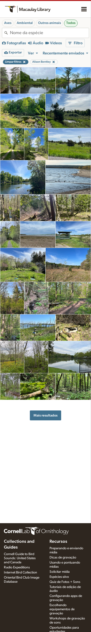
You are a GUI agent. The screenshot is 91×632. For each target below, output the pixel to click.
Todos (70, 23)
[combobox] (49, 33)
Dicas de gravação (63, 557)
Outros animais (49, 23)
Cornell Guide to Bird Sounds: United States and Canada (20, 558)
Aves (7, 23)
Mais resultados (45, 415)
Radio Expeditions (17, 567)
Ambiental (25, 23)
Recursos (58, 541)
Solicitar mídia (60, 571)
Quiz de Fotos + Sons (65, 582)
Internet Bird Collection (20, 572)
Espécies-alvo (59, 577)
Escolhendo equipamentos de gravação (62, 609)
